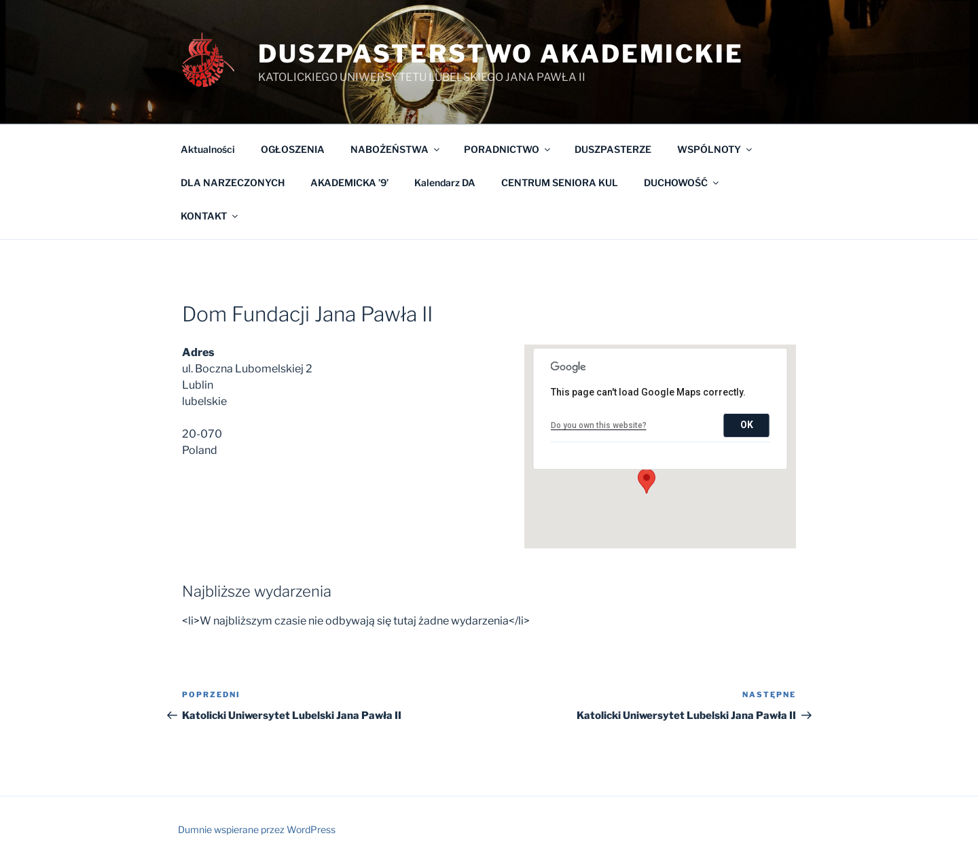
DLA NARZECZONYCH (233, 182)
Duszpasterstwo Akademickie (501, 54)
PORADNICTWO (508, 149)
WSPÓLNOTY (715, 149)
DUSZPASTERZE (613, 149)
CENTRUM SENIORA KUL (559, 182)
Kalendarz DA (444, 182)
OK (746, 424)
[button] (646, 481)
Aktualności (208, 149)
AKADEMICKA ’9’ (349, 182)
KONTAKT (210, 216)
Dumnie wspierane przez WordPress (257, 829)
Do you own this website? (599, 425)
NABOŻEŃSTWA (395, 149)
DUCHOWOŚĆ (682, 182)
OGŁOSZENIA (293, 149)
